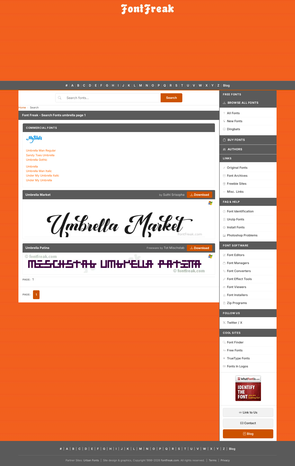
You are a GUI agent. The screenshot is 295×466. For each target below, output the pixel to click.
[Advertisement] (147, 50)
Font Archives (235, 176)
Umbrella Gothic (36, 159)
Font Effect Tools (237, 279)
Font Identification (238, 211)
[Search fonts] (112, 97)
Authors (232, 149)
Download (199, 195)
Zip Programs (235, 303)
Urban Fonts (91, 460)
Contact (248, 423)
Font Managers (236, 263)
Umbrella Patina (37, 248)
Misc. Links (233, 192)
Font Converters (237, 271)
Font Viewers (234, 287)
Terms (213, 460)
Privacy (225, 460)
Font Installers (235, 295)
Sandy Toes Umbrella (40, 155)
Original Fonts (235, 168)
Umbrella (32, 166)
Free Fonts (233, 350)
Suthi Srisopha (173, 195)
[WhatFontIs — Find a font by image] (248, 400)
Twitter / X (232, 323)
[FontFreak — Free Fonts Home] (147, 9)
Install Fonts (234, 227)
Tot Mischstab (174, 248)
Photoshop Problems (240, 235)
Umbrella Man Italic (39, 171)
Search (171, 98)
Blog (226, 85)
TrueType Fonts (236, 358)
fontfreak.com (170, 460)
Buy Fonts (234, 140)
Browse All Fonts (241, 102)
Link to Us (248, 412)
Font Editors (233, 255)
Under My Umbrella (39, 180)
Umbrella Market (38, 195)
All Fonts (231, 113)
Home (22, 107)
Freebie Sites (234, 184)
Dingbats (231, 129)
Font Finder (233, 342)
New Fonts (232, 121)
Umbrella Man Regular (41, 150)
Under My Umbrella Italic (42, 175)
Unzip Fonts (233, 219)
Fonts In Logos (235, 366)
